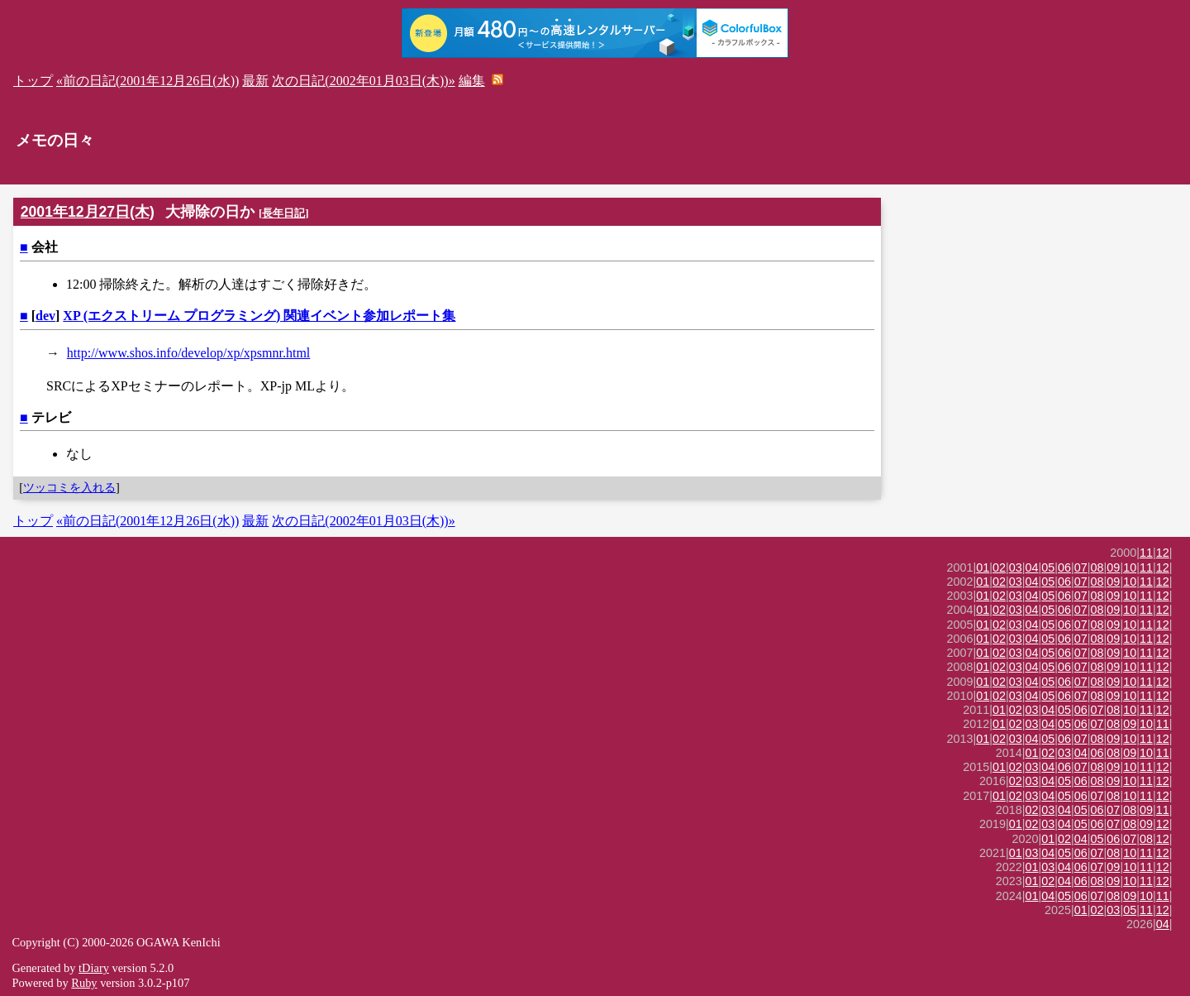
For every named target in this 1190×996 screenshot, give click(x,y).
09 (1113, 567)
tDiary (94, 967)
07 (1081, 567)
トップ (33, 81)
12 (1162, 552)
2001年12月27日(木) (88, 212)
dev (45, 316)
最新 (255, 81)
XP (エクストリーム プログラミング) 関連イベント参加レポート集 (259, 316)
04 (1032, 567)
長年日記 (283, 213)
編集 (472, 81)
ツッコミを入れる (69, 487)
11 (1146, 552)
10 (1129, 567)
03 (1015, 567)
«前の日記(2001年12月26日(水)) (147, 81)
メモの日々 (55, 140)
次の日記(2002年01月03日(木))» (363, 81)
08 (1097, 567)
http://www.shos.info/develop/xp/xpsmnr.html (189, 353)
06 (1064, 567)
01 (982, 567)
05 (1047, 567)
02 (999, 567)
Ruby (84, 982)
